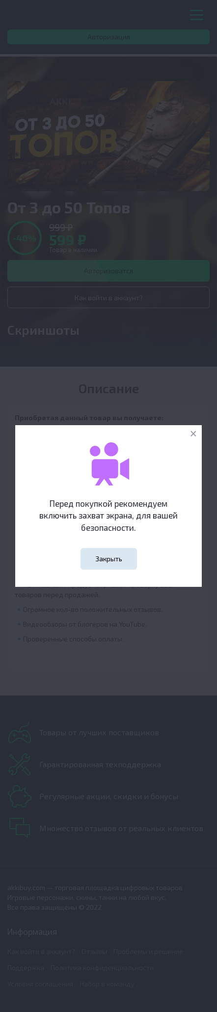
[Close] (193, 433)
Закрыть (108, 558)
